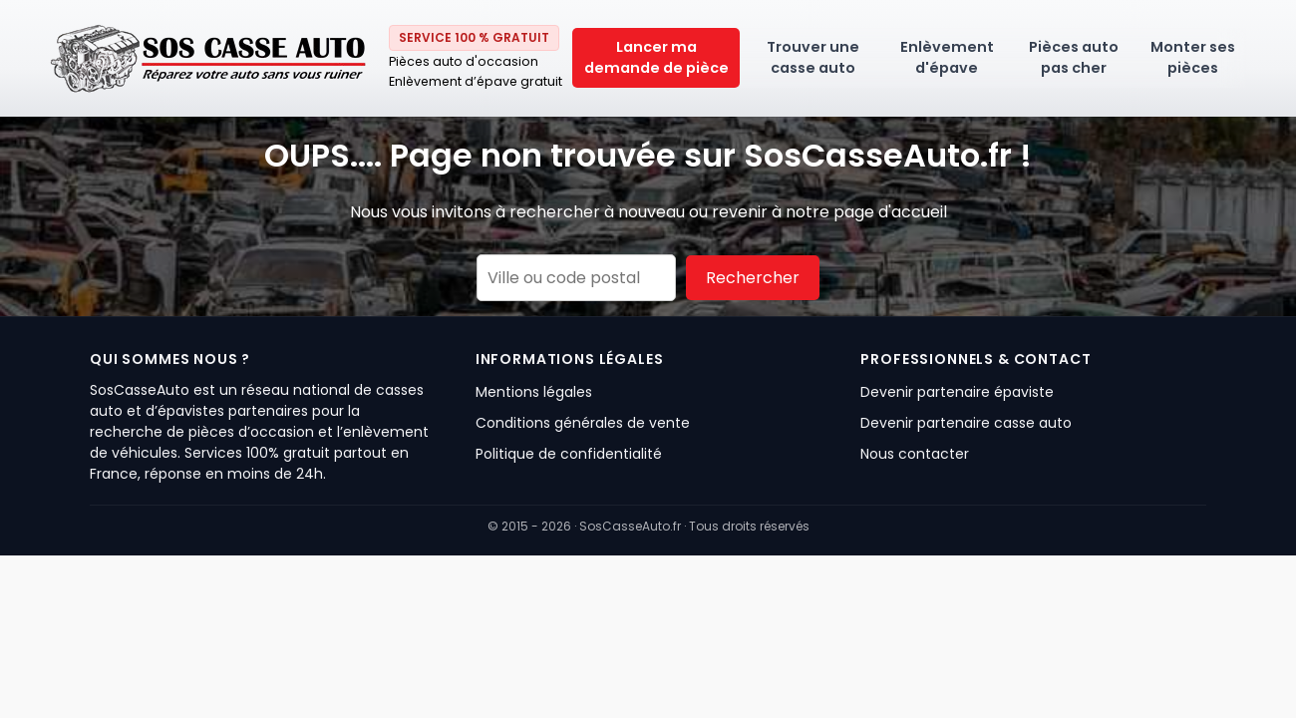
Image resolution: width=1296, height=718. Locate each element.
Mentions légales (534, 392)
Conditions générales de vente (583, 423)
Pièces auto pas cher (1074, 57)
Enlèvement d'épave (947, 57)
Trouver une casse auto (813, 57)
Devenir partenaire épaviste (957, 392)
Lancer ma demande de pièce (656, 57)
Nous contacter (914, 454)
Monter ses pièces (1192, 57)
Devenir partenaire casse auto (966, 423)
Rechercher (753, 277)
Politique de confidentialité (569, 454)
